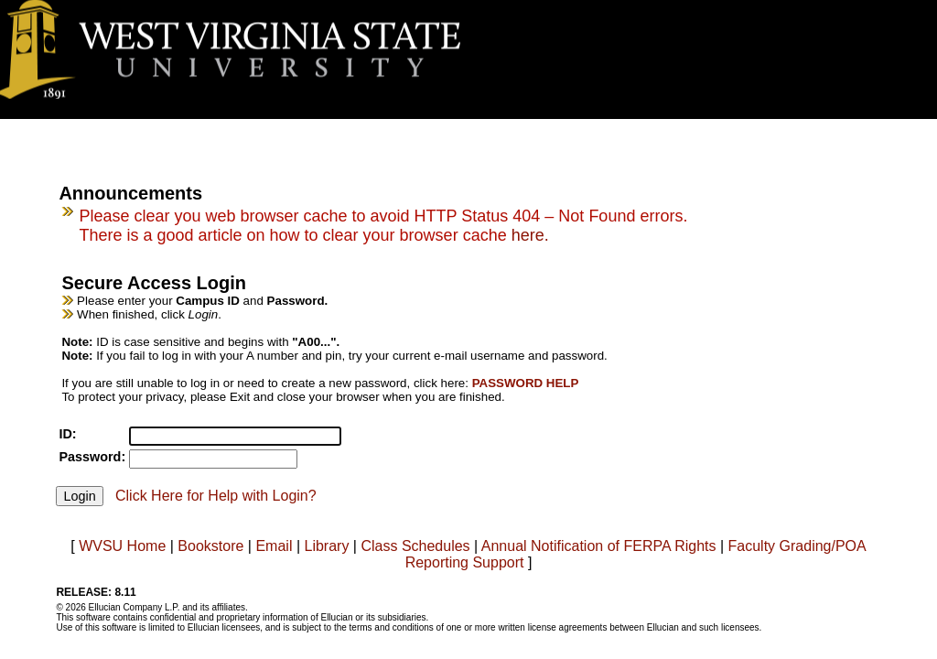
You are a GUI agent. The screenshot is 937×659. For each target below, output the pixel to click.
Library (326, 546)
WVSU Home (122, 546)
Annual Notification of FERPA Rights (598, 546)
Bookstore (210, 546)
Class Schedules (415, 546)
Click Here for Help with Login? (216, 495)
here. (530, 235)
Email (273, 546)
